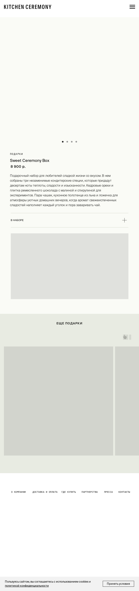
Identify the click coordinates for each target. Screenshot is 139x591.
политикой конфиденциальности (27, 585)
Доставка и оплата (45, 491)
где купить (68, 491)
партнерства (90, 491)
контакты (124, 491)
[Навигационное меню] (132, 7)
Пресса (108, 491)
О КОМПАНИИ (18, 491)
